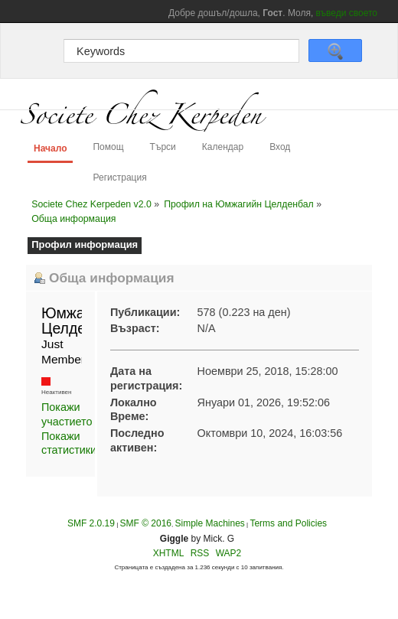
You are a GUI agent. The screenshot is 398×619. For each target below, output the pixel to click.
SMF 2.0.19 (91, 523)
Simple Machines (209, 523)
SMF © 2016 (145, 523)
